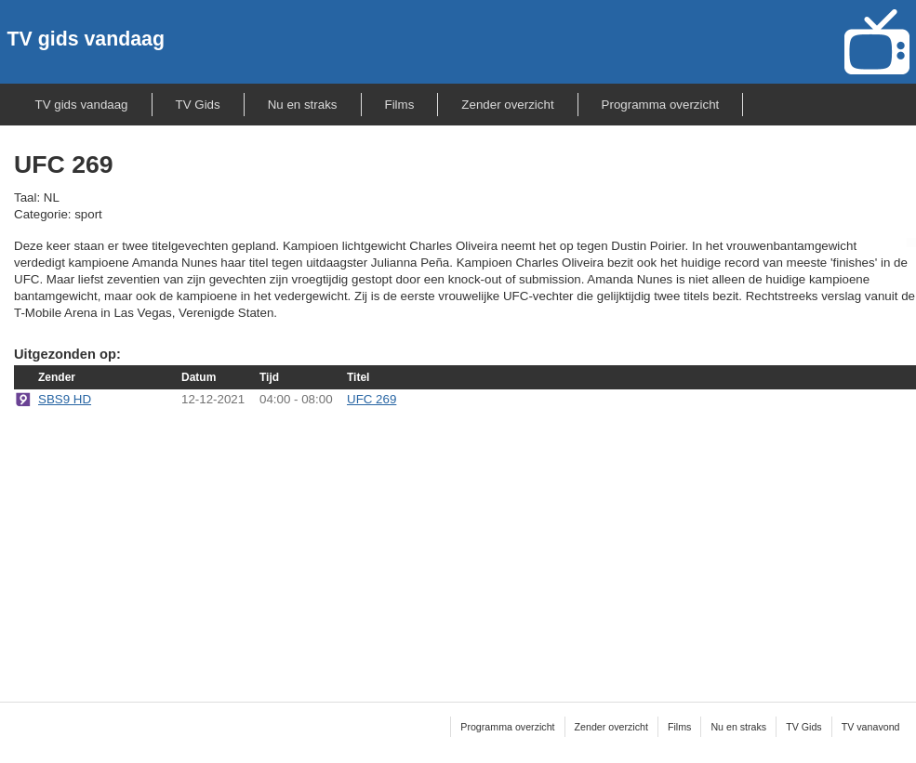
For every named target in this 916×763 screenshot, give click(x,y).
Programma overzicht (661, 105)
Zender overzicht (507, 105)
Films (400, 105)
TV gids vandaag (86, 39)
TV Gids (198, 105)
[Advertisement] (465, 543)
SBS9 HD (64, 399)
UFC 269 (371, 399)
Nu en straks (303, 105)
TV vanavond (871, 726)
